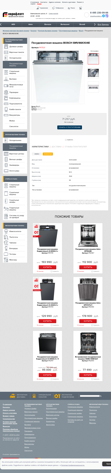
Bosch (81, 31)
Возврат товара (8, 416)
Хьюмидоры (14, 165)
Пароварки (13, 92)
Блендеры (13, 248)
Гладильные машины (14, 209)
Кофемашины (14, 98)
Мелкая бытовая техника (14, 226)
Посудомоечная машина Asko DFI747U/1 (88, 304)
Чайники (12, 243)
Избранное (60, 8)
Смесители (13, 126)
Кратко (37, 154)
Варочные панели (16, 52)
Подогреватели (15, 104)
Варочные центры (16, 154)
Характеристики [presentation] (40, 147)
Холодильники (15, 58)
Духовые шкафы (16, 46)
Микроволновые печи (16, 86)
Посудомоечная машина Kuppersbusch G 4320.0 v (47, 304)
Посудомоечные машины (68, 31)
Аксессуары (14, 171)
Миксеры (13, 260)
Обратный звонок (86, 14)
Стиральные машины (14, 72)
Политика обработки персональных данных (11, 430)
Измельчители (15, 231)
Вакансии (6, 426)
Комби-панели (15, 109)
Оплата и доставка (68, 2)
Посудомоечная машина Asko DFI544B (88, 250)
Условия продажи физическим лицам (10, 422)
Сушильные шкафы (14, 201)
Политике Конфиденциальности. (73, 465)
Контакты (44, 2)
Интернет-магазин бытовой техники (16, 31)
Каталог (34, 31)
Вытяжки (13, 79)
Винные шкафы (15, 159)
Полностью (48, 154)
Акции (39, 4)
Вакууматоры (14, 115)
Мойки (12, 121)
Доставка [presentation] (57, 147)
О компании (34, 2)
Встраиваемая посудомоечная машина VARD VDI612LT (88, 358)
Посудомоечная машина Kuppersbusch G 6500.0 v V (47, 358)
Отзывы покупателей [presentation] (76, 147)
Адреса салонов (55, 2)
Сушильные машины (14, 193)
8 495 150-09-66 (99, 12)
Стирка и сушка (11, 179)
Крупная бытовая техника (47, 31)
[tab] (41, 147)
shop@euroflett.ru (96, 16)
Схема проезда (53, 13)
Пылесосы (13, 237)
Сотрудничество (9, 419)
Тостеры (12, 254)
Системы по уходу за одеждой (16, 216)
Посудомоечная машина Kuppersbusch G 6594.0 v (47, 250)
